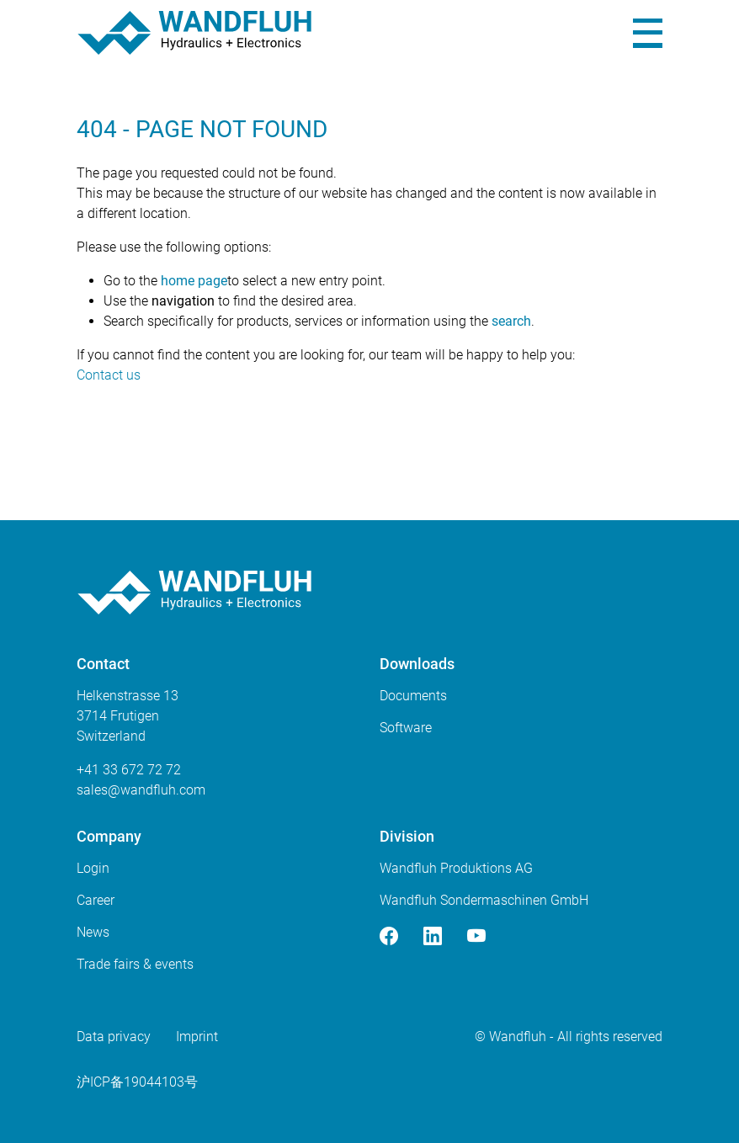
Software (406, 728)
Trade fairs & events (135, 964)
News (93, 932)
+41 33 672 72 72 (129, 770)
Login (93, 868)
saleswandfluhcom (141, 790)
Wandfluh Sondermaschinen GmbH (484, 900)
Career (95, 900)
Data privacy (114, 1037)
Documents (413, 696)
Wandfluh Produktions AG (456, 868)
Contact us (109, 375)
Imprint (197, 1037)
